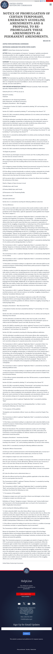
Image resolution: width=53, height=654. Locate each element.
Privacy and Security (21, 649)
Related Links (33, 649)
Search (49, 0)
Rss (44, 1)
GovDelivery (43, 1)
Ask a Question (26, 594)
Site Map (28, 649)
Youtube (41, 1)
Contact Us (37, 1)
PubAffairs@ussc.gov (26, 619)
